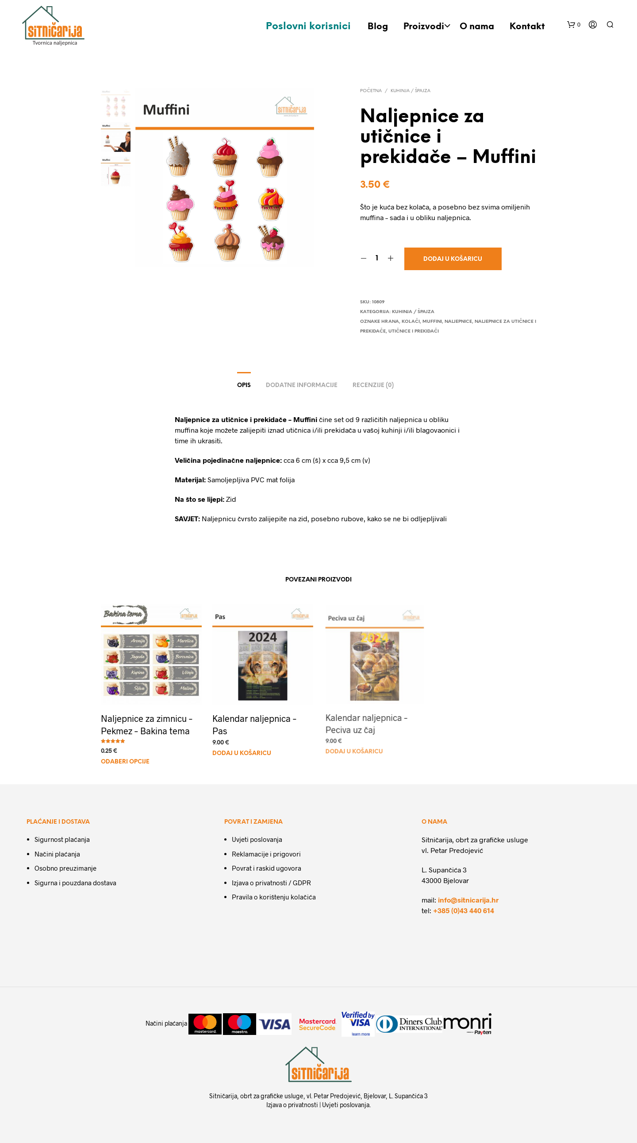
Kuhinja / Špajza (410, 91)
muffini (432, 321)
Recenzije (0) (373, 385)
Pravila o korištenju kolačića (274, 897)
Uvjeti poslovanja (257, 839)
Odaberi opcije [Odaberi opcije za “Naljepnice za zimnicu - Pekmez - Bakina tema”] (125, 762)
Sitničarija (223, 1096)
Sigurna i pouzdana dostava (75, 883)
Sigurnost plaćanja (62, 839)
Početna (371, 91)
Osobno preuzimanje (65, 868)
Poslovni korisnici (308, 26)
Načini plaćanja (57, 854)
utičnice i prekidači (413, 331)
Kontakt (527, 26)
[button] (573, 24)
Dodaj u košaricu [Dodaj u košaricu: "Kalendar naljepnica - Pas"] (243, 749)
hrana (390, 321)
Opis (244, 385)
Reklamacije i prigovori (266, 854)
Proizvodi (423, 26)
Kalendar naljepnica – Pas (255, 721)
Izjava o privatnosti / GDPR (271, 883)
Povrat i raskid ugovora (266, 868)
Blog (378, 26)
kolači (411, 321)
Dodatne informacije (302, 385)
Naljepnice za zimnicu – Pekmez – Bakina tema (146, 724)
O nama (477, 26)
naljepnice (458, 321)
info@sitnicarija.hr (468, 899)
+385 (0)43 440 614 (463, 910)
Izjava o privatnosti (292, 1104)
